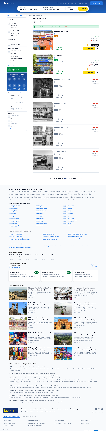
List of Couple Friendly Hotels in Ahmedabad (20, 247)
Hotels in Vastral (13, 223)
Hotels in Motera (13, 216)
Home (8, 15)
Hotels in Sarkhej (13, 215)
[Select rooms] (89, 48)
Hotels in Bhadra (67, 216)
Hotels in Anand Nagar (14, 225)
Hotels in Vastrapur (67, 208)
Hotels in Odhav (39, 216)
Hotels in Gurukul (67, 225)
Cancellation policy (50, 411)
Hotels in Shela (39, 225)
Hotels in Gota (12, 213)
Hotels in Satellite (67, 211)
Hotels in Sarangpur (40, 206)
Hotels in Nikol (39, 221)
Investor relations (33, 409)
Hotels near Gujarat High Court (75, 238)
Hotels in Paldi (39, 205)
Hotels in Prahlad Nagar (41, 208)
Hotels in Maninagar (13, 208)
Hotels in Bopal (66, 215)
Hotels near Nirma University (16, 238)
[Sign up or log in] (96, 3)
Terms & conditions (30, 411)
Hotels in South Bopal (14, 221)
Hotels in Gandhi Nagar (68, 218)
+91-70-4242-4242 (63, 3)
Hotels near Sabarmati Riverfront (76, 233)
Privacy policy (40, 411)
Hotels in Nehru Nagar (68, 221)
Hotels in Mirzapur (13, 206)
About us (73, 3)
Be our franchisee (49, 409)
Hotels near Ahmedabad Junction (50, 236)
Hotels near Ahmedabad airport (16, 233)
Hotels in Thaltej (67, 210)
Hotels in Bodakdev (68, 213)
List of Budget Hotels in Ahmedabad (52, 246)
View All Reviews (14, 267)
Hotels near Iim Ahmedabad (75, 236)
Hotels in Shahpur (40, 215)
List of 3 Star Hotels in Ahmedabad (17, 246)
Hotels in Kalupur (40, 213)
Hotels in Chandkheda (41, 210)
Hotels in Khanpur (40, 218)
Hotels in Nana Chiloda (41, 223)
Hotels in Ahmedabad (17, 15)
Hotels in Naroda (40, 211)
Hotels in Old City (67, 223)
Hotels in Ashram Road (68, 205)
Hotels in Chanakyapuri (14, 205)
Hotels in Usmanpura (14, 218)
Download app (74, 409)
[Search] (83, 9)
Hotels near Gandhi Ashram (15, 234)
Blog (41, 409)
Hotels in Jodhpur (13, 226)
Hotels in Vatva (39, 220)
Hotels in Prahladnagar (14, 220)
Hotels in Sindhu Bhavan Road (70, 220)
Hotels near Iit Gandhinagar (15, 236)
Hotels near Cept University (49, 238)
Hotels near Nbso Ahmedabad (49, 239)
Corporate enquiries (62, 409)
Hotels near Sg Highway (48, 234)
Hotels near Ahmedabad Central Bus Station (19, 239)
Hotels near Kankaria (47, 233)
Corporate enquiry (83, 3)
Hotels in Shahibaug (13, 211)
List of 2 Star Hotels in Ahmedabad (79, 246)
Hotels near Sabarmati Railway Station (77, 234)
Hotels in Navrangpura (68, 206)
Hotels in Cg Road (13, 210)
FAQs (22, 411)
